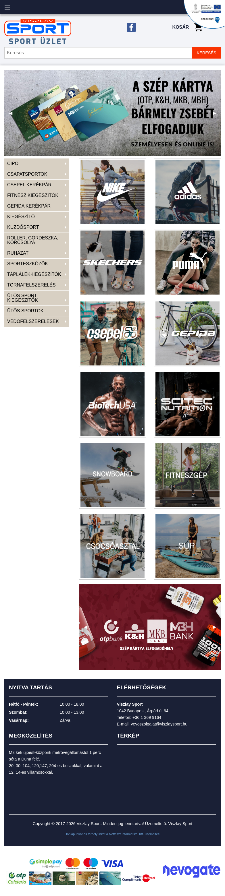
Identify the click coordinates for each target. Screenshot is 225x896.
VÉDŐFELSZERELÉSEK (33, 321)
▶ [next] (217, 115)
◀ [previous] (13, 115)
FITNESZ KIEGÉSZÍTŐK (32, 195)
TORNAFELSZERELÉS (31, 284)
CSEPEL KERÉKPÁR (29, 184)
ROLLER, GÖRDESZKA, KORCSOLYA (32, 240)
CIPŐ (12, 163)
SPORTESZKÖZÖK (27, 263)
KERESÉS (206, 53)
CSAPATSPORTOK (27, 174)
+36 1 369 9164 (146, 717)
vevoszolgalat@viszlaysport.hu (159, 724)
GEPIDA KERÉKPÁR (29, 206)
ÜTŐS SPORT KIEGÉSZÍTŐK (22, 298)
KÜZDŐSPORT (23, 227)
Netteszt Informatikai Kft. (126, 834)
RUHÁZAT (17, 253)
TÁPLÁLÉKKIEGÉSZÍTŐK (34, 274)
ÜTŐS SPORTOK (25, 310)
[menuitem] (36, 163)
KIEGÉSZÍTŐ (21, 216)
